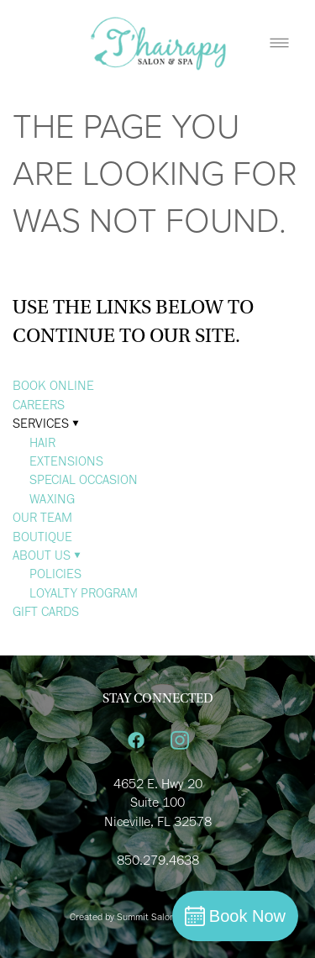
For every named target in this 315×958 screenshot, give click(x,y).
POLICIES (55, 574)
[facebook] (136, 741)
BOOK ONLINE (53, 385)
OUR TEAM (42, 517)
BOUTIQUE (42, 537)
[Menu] (279, 42)
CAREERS (39, 405)
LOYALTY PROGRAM (83, 593)
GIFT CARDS (46, 611)
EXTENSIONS (66, 461)
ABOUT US (47, 555)
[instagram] (179, 741)
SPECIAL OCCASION (83, 479)
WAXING (52, 499)
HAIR (42, 442)
